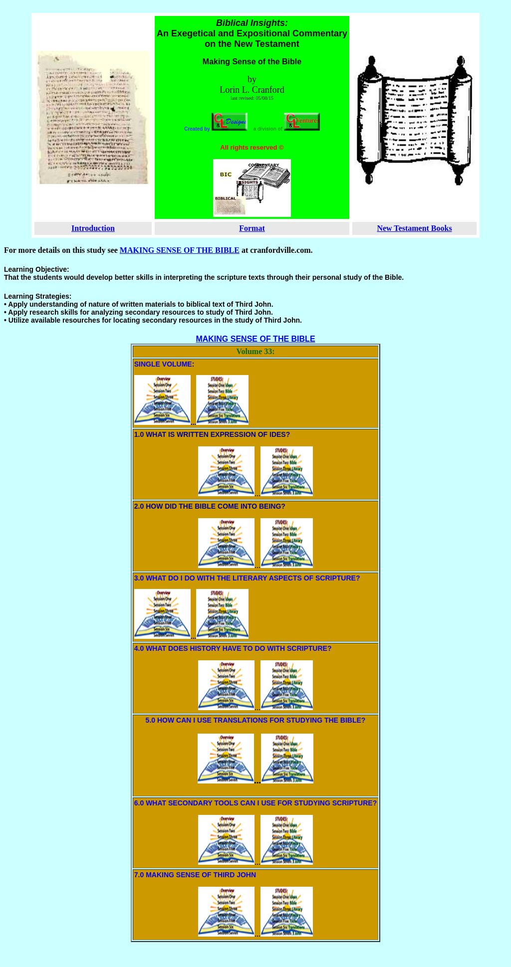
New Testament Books (414, 228)
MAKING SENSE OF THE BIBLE (180, 250)
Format (252, 228)
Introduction (93, 228)
